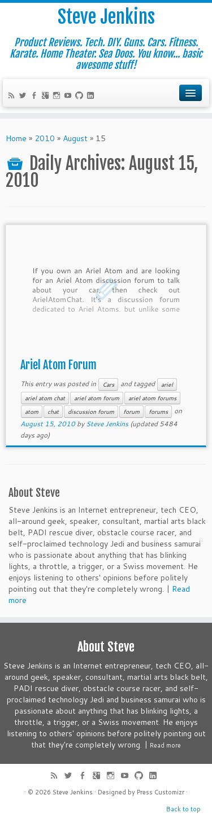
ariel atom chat (45, 398)
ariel (167, 384)
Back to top (183, 809)
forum (131, 412)
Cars (108, 384)
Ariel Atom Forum (58, 365)
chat (53, 412)
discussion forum (91, 412)
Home (16, 138)
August (75, 138)
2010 (44, 138)
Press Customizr (160, 792)
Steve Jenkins (106, 16)
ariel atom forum (96, 398)
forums (158, 412)
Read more (165, 745)
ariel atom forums (152, 398)
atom (31, 412)
